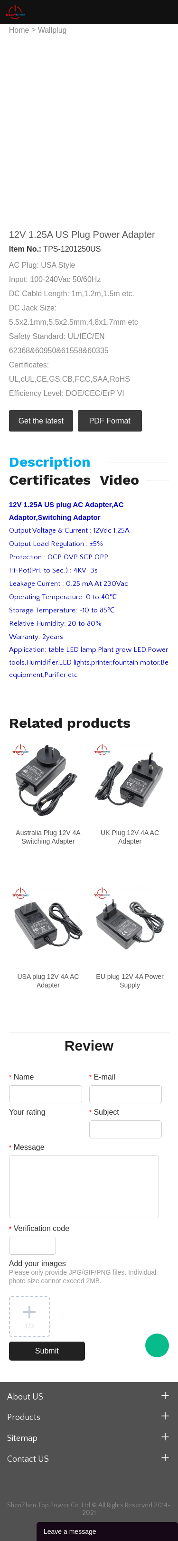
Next (156, 126)
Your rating (27, 1112)
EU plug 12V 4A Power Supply (129, 981)
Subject (104, 1112)
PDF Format (110, 421)
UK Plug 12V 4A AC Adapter (130, 837)
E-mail (102, 1077)
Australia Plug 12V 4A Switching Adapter (48, 837)
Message (27, 1147)
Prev (21, 126)
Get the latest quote (41, 424)
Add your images (82, 1272)
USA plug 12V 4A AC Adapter (48, 981)
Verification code (39, 1228)
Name (21, 1077)
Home (19, 30)
